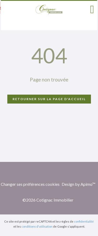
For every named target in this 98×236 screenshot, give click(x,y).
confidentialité (84, 221)
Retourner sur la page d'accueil (49, 99)
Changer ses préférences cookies (30, 184)
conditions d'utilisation (37, 226)
